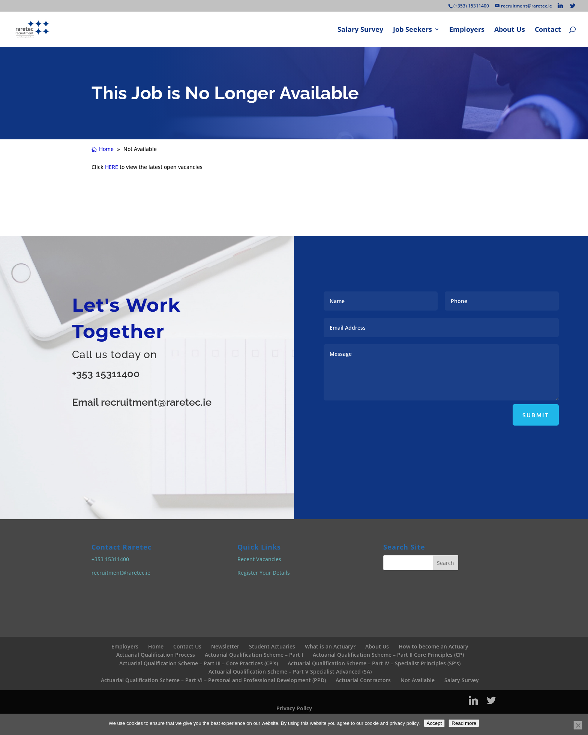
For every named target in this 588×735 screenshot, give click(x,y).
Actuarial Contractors (363, 680)
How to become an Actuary (433, 646)
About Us (509, 30)
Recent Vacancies (259, 559)
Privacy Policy (294, 708)
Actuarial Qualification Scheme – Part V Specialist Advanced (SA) (290, 671)
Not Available (417, 680)
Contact (548, 30)
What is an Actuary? (330, 646)
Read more (464, 723)
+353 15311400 (106, 373)
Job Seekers (412, 30)
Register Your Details (263, 572)
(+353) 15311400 (471, 6)
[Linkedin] (560, 5)
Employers (466, 30)
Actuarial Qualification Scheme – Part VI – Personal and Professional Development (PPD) (213, 680)
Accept (434, 723)
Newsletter (225, 646)
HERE (111, 166)
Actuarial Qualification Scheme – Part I (254, 654)
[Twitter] (572, 5)
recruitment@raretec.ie (121, 572)
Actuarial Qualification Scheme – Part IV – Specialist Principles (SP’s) (374, 663)
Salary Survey (360, 30)
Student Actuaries (272, 646)
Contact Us (187, 646)
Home (156, 646)
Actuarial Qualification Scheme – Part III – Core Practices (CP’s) (198, 663)
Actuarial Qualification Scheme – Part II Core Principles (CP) (388, 654)
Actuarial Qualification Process (155, 654)
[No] (577, 725)
